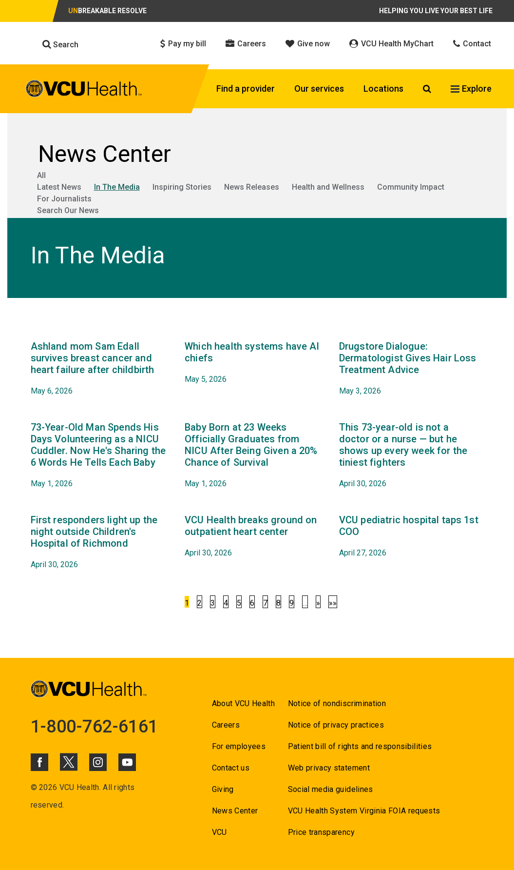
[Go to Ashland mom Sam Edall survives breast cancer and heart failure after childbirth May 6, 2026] (101, 368)
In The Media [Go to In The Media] (117, 187)
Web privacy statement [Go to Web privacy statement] (329, 767)
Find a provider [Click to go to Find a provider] (245, 88)
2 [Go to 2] (199, 603)
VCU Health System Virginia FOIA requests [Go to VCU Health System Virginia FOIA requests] (364, 810)
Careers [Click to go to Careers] (246, 43)
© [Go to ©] (34, 787)
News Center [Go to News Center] (235, 810)
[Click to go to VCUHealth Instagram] (98, 762)
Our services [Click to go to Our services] (319, 88)
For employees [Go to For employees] (239, 746)
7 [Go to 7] (265, 603)
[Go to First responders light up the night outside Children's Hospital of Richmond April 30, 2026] (101, 542)
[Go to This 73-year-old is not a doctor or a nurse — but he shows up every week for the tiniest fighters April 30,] (409, 455)
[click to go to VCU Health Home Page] (84, 90)
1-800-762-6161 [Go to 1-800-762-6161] (94, 726)
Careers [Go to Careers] (226, 725)
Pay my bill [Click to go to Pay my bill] (183, 43)
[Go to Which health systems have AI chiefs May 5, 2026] (254, 362)
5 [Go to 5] (239, 603)
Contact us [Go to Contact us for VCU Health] (230, 767)
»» (333, 603)
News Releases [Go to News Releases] (251, 187)
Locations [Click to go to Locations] (383, 88)
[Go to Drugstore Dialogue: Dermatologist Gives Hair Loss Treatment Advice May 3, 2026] (409, 368)
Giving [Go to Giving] (223, 789)
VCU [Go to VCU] (219, 832)
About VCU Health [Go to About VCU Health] (243, 703)
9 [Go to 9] (291, 603)
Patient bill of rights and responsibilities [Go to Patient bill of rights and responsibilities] (360, 746)
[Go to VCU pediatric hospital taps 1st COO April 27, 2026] (409, 536)
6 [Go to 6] (252, 603)
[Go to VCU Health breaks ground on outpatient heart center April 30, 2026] (254, 536)
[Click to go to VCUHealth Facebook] (39, 762)
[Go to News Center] (257, 154)
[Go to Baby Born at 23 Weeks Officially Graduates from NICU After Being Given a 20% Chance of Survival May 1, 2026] (254, 455)
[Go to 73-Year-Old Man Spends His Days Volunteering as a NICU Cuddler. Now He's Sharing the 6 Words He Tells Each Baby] (101, 455)
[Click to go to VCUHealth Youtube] (127, 762)
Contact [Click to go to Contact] (472, 43)
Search (60, 44)
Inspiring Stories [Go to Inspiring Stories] (181, 187)
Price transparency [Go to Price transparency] (321, 832)
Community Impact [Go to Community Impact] (410, 187)
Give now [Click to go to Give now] (308, 43)
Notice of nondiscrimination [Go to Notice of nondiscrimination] (337, 703)
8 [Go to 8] (278, 603)
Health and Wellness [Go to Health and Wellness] (328, 187)
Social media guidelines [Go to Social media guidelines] (330, 789)
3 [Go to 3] (212, 603)
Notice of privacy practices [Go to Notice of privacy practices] (336, 725)
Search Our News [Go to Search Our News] (68, 210)
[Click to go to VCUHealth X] (68, 762)
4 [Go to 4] (226, 603)
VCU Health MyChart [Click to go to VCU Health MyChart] (391, 43)
